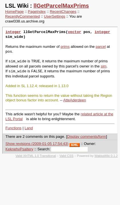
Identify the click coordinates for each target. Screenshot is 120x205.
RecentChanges (63, 11)
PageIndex (37, 11)
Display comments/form (86, 136)
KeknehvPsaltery (19, 149)
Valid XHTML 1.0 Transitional (35, 155)
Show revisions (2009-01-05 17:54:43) (36, 144)
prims (65, 46)
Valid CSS (66, 155)
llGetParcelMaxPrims (61, 6)
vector (74, 32)
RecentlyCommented (22, 16)
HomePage (14, 11)
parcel (101, 46)
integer (13, 32)
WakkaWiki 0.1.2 (106, 155)
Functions (13, 128)
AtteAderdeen (74, 100)
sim (103, 66)
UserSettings (54, 16)
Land (29, 128)
